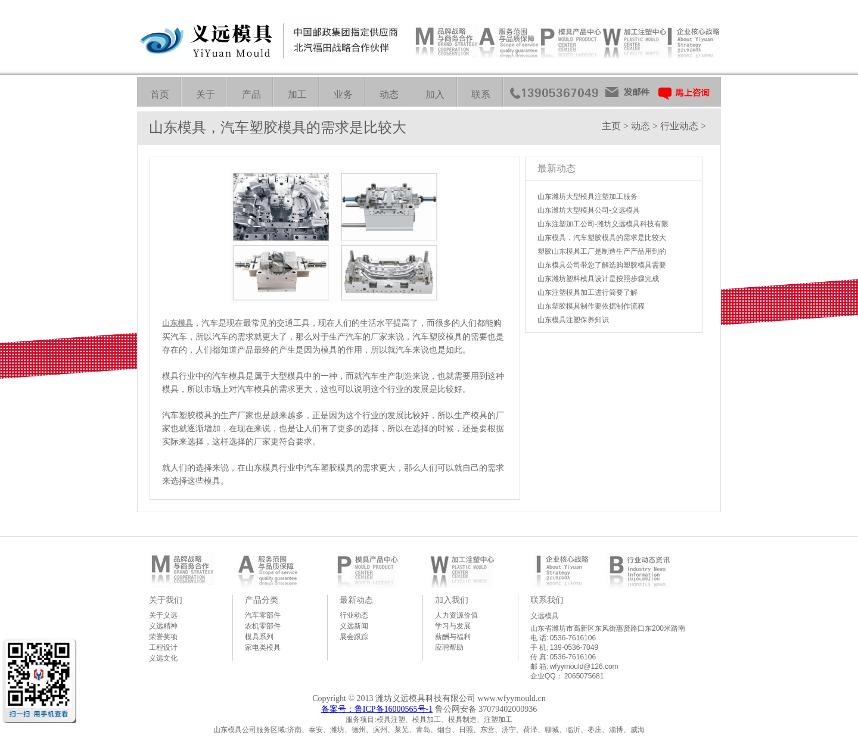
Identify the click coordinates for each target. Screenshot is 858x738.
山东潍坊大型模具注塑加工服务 (587, 196)
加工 (297, 94)
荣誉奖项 (163, 637)
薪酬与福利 (453, 637)
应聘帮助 (449, 647)
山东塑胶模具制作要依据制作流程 (591, 306)
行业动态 (679, 126)
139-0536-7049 (574, 647)
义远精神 (163, 626)
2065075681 (584, 676)
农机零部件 (263, 626)
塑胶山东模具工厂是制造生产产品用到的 (601, 251)
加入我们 (451, 600)
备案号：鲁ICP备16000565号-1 (377, 709)
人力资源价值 (456, 615)
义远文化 (163, 658)
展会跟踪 (354, 637)
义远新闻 (354, 626)
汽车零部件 (263, 615)
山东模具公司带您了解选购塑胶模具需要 (601, 265)
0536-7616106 (573, 638)
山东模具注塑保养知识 (573, 320)
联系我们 (547, 600)
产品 (251, 94)
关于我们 (165, 600)
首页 (159, 94)
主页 (611, 126)
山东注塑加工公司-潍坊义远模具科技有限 (603, 224)
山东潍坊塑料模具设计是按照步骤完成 (598, 279)
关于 (205, 94)
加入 (434, 94)
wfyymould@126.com (584, 666)
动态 (389, 94)
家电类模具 (263, 647)
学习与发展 (453, 626)
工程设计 (163, 647)
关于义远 (163, 615)
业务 (343, 94)
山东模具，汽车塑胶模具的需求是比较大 (601, 237)
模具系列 (259, 637)
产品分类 (261, 600)
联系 (480, 94)
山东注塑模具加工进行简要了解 (587, 292)
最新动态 (356, 600)
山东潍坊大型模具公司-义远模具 (588, 210)
